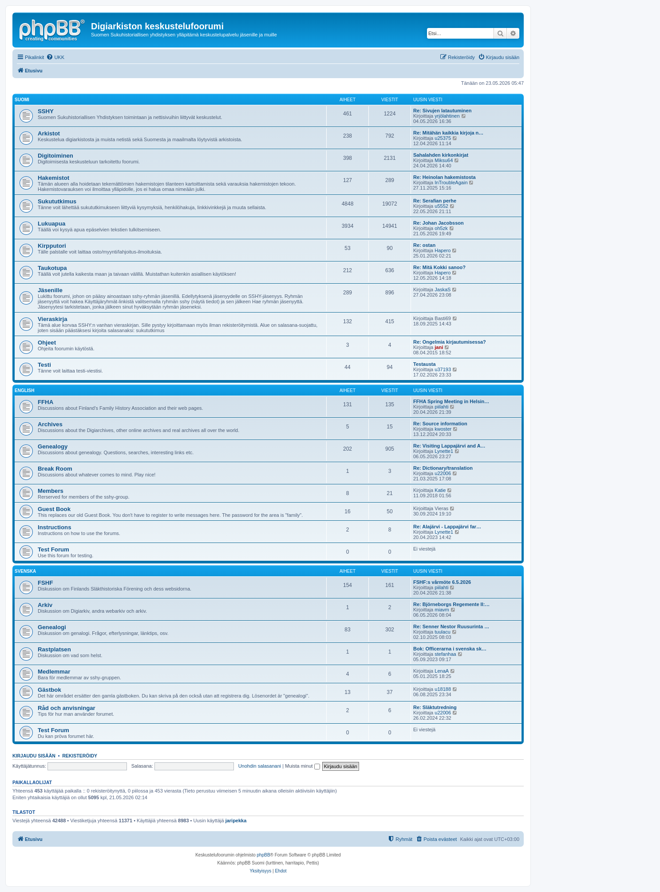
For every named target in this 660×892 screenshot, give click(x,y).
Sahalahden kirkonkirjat (440, 155)
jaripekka (236, 820)
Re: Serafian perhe (434, 200)
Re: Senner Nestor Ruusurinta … (451, 626)
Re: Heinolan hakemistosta (444, 177)
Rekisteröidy (79, 755)
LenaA (442, 671)
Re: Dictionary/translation (443, 468)
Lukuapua (51, 223)
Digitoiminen (55, 155)
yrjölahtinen (447, 116)
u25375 (443, 138)
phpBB (263, 854)
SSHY (46, 111)
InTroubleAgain (451, 182)
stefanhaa (445, 654)
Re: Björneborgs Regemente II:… (451, 604)
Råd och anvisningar (66, 708)
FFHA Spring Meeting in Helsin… (451, 401)
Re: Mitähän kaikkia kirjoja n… (448, 132)
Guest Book (54, 509)
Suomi (22, 99)
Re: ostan (424, 245)
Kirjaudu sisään (33, 755)
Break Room (55, 468)
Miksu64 (444, 160)
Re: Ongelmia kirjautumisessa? (449, 342)
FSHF (45, 582)
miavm (442, 609)
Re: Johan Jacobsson (438, 223)
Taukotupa (52, 268)
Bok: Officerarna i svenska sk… (449, 648)
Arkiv (45, 605)
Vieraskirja (52, 319)
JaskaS (443, 289)
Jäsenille (50, 290)
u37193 (443, 369)
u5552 (441, 206)
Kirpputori (52, 245)
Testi (44, 364)
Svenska (25, 571)
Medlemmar (54, 671)
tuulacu (442, 631)
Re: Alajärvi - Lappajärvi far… (447, 526)
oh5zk (441, 228)
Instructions (54, 527)
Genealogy (52, 446)
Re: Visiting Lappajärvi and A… (449, 445)
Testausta (424, 364)
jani (439, 347)
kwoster (443, 429)
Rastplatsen (54, 649)
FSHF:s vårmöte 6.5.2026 (442, 582)
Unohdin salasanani (259, 766)
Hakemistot (53, 177)
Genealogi (52, 627)
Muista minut (302, 766)
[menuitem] (55, 57)
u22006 (443, 473)
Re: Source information (440, 423)
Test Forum (53, 549)
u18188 (443, 689)
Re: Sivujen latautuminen (442, 110)
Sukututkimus (57, 201)
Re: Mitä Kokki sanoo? (439, 267)
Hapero (443, 250)
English (24, 390)
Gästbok (49, 689)
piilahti (441, 406)
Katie (440, 490)
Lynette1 (444, 451)
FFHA (45, 402)
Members (50, 491)
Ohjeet (47, 342)
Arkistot (49, 133)
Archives (50, 424)
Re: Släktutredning (435, 707)
